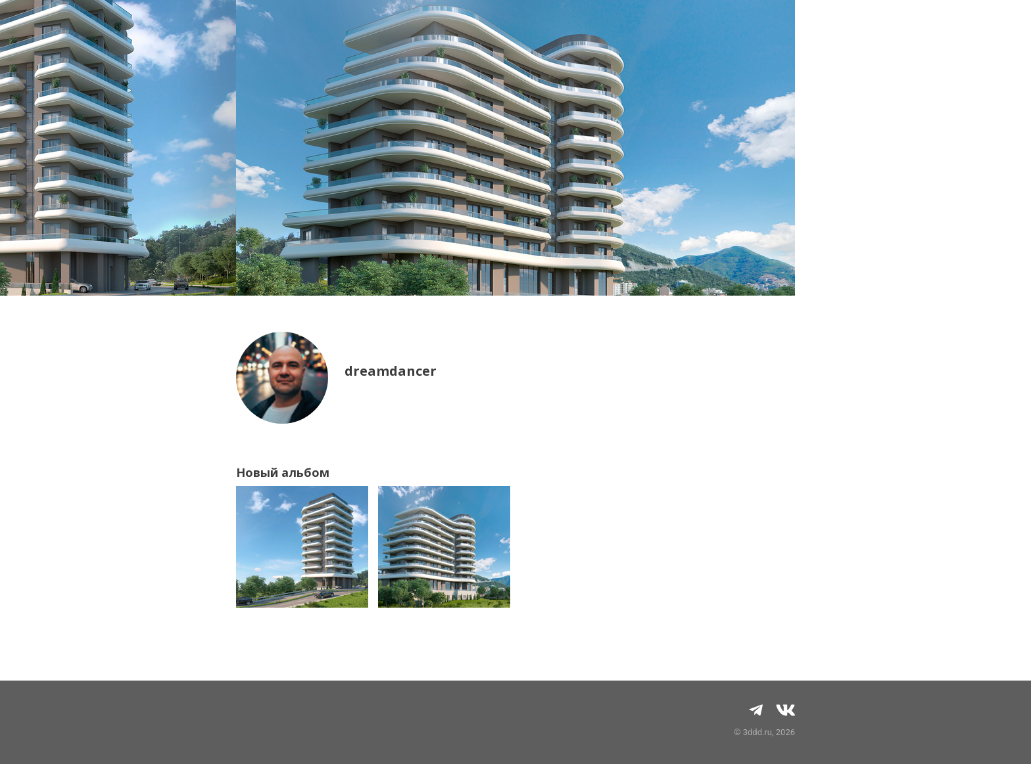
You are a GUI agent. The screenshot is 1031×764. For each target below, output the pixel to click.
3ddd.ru (757, 732)
